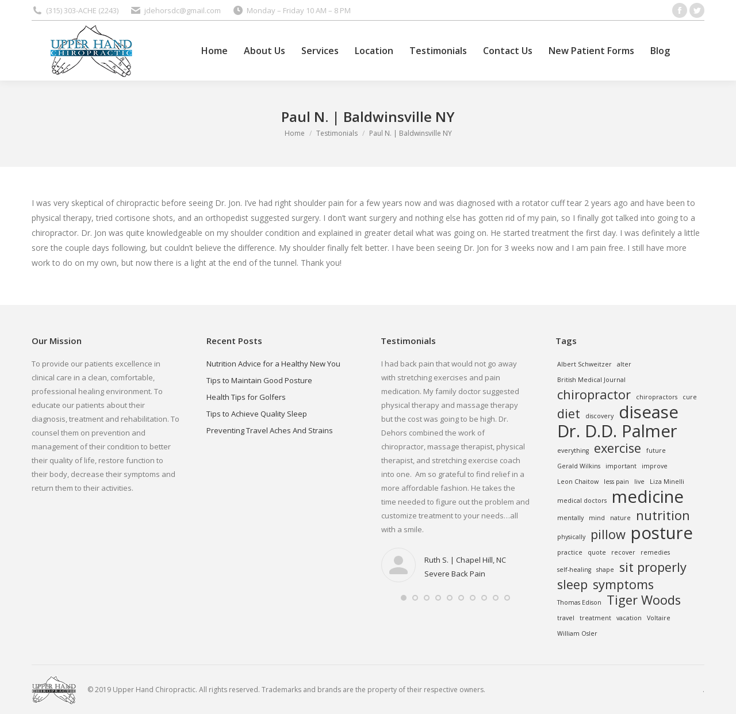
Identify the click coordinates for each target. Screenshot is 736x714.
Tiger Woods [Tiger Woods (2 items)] (644, 600)
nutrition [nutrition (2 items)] (663, 515)
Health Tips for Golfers (246, 397)
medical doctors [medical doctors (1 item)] (582, 501)
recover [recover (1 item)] (623, 552)
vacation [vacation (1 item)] (629, 618)
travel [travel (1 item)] (565, 618)
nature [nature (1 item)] (620, 518)
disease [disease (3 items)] (648, 412)
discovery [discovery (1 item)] (599, 416)
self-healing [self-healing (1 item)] (574, 570)
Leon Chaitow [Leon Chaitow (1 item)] (578, 482)
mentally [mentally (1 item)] (570, 518)
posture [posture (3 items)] (662, 533)
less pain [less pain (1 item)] (616, 482)
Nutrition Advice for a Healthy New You (273, 363)
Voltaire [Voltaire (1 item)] (658, 618)
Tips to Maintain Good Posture (259, 380)
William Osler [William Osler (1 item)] (577, 633)
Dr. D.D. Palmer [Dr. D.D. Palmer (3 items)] (617, 431)
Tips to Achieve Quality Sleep (256, 413)
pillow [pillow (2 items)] (608, 534)
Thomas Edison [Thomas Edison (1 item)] (579, 602)
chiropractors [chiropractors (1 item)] (656, 397)
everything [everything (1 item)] (573, 450)
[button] (404, 598)
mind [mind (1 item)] (597, 518)
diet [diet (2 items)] (568, 414)
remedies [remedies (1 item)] (655, 552)
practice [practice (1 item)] (569, 552)
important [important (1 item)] (621, 466)
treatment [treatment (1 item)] (595, 618)
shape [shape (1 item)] (605, 570)
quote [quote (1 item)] (597, 552)
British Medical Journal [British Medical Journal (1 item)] (591, 380)
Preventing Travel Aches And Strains (269, 430)
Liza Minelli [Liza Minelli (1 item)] (667, 482)
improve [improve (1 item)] (655, 466)
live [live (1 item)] (639, 482)
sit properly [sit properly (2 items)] (653, 567)
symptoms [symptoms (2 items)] (623, 584)
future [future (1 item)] (656, 450)
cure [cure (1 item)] (690, 397)
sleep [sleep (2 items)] (572, 584)
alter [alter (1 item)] (624, 364)
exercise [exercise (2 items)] (617, 448)
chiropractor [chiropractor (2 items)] (594, 395)
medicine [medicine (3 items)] (648, 496)
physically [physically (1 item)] (571, 537)
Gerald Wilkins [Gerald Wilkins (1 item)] (578, 466)
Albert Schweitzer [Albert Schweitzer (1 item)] (584, 364)
